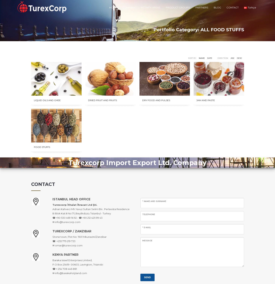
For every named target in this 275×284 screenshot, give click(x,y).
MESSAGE (147, 240)
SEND (147, 277)
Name (202, 58)
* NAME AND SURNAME (154, 201)
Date (209, 58)
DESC (239, 58)
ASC (232, 58)
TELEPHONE (148, 214)
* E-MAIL (146, 227)
